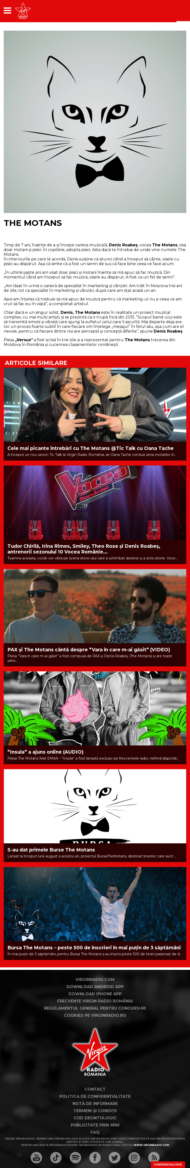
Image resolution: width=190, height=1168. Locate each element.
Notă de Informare (95, 1103)
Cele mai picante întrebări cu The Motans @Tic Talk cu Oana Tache (90, 448)
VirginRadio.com (95, 979)
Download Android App (95, 986)
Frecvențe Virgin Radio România (95, 1001)
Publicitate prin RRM (95, 1125)
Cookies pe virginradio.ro (95, 1015)
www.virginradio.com (151, 1145)
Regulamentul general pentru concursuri (95, 1008)
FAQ (95, 1132)
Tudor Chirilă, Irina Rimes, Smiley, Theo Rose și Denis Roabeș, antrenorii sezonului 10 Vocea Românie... (83, 549)
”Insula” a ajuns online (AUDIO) (45, 752)
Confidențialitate (168, 1164)
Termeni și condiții (95, 1110)
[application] (174, 10)
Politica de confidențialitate (95, 1096)
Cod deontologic (95, 1118)
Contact (95, 1089)
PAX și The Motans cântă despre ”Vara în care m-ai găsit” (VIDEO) (88, 650)
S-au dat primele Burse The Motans (51, 850)
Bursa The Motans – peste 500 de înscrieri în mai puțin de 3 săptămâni (94, 948)
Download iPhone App (95, 994)
